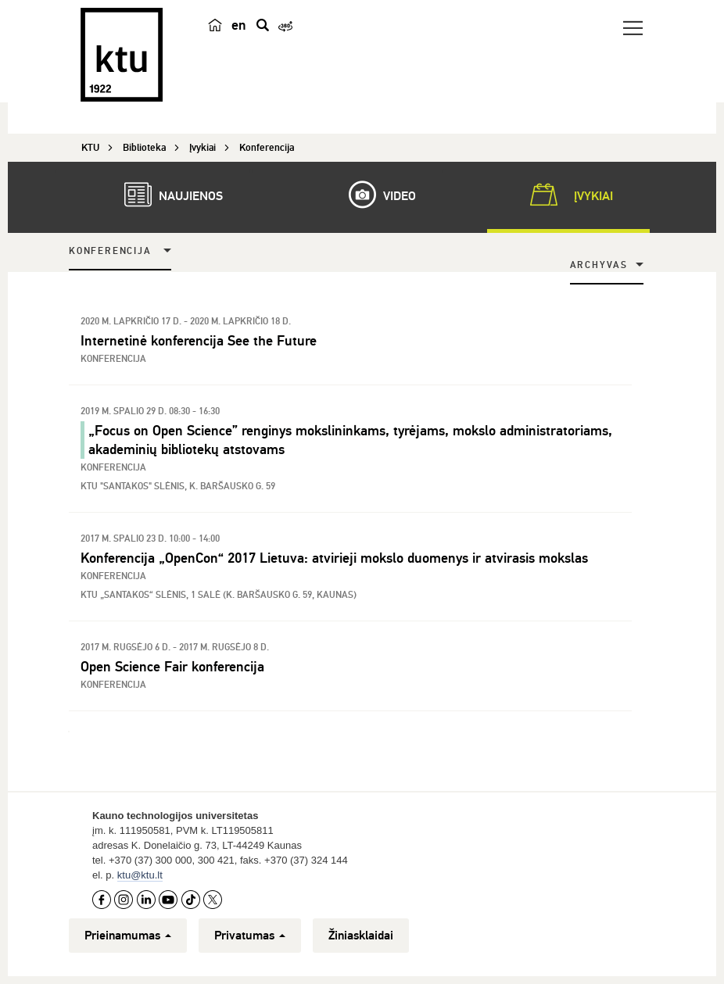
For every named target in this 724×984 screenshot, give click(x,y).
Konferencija (110, 251)
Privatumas (249, 935)
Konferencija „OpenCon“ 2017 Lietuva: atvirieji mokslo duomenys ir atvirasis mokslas (334, 558)
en (238, 25)
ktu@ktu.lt (140, 875)
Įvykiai (568, 194)
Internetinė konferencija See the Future (199, 340)
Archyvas (599, 265)
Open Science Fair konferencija (172, 666)
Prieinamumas (127, 935)
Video (374, 194)
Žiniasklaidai (360, 935)
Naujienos (166, 194)
